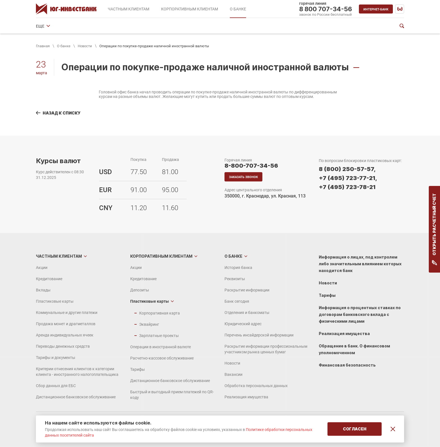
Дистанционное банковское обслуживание (76, 397)
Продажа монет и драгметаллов (65, 324)
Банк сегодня (165, 26)
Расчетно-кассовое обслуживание (162, 358)
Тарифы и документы (55, 357)
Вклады (43, 290)
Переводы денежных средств (63, 346)
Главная (43, 46)
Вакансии (233, 374)
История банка (50, 26)
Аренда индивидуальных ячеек (64, 335)
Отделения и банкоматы (207, 26)
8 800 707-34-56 (325, 9)
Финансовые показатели (306, 26)
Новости (85, 46)
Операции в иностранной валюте (160, 347)
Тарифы (137, 369)
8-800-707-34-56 (251, 165)
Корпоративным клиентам (161, 256)
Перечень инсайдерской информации (259, 335)
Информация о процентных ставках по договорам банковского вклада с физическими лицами (360, 314)
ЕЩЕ (340, 26)
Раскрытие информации (122, 26)
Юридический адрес (256, 26)
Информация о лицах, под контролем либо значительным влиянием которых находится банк (360, 264)
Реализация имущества (246, 397)
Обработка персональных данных (256, 385)
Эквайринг (149, 324)
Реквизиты (82, 26)
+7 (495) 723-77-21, (348, 178)
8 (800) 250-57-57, (347, 169)
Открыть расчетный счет (434, 229)
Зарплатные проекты (159, 335)
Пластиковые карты (55, 301)
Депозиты (139, 290)
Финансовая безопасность (347, 365)
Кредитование (49, 279)
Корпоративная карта (159, 313)
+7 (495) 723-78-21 (347, 187)
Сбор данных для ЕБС (56, 385)
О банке (63, 46)
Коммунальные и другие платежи (66, 312)
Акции (41, 267)
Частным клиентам (59, 256)
